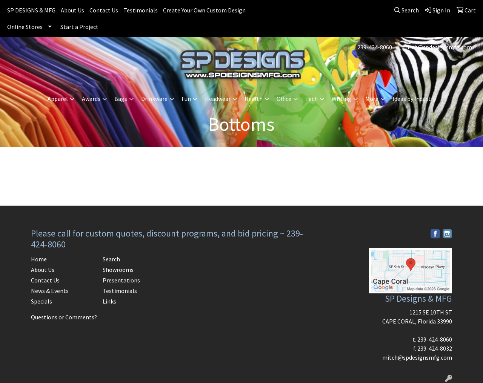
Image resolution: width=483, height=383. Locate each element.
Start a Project (79, 27)
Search (111, 259)
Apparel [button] (58, 98)
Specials (41, 301)
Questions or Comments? (64, 317)
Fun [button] (186, 98)
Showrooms (118, 269)
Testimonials (140, 10)
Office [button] (284, 98)
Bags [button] (120, 98)
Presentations (121, 280)
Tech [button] (311, 98)
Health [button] (254, 98)
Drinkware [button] (154, 98)
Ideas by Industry (414, 98)
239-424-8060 (374, 47)
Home (39, 259)
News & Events (50, 290)
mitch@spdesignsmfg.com (437, 47)
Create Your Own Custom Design (204, 10)
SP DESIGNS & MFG (31, 10)
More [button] (371, 98)
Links (109, 301)
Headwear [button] (218, 98)
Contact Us (103, 10)
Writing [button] (341, 98)
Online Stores (25, 27)
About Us (72, 10)
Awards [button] (91, 98)
